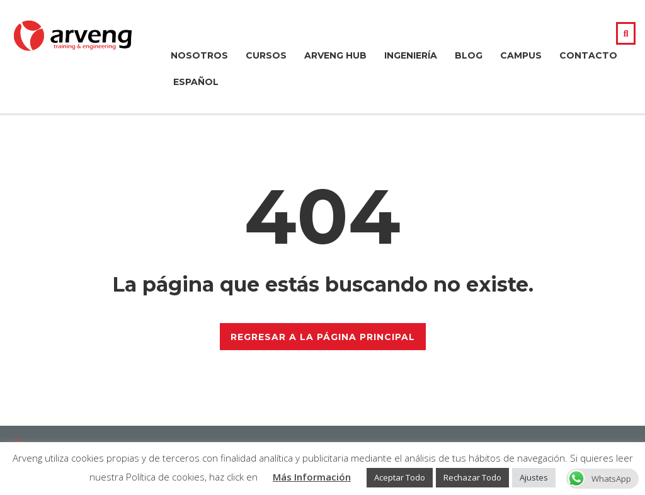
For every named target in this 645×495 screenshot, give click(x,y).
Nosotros (199, 55)
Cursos (266, 55)
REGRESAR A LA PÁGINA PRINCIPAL (323, 337)
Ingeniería (410, 55)
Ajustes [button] (534, 477)
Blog (468, 55)
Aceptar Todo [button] (399, 477)
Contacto (588, 55)
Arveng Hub (335, 55)
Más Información (312, 476)
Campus (521, 55)
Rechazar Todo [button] (472, 477)
